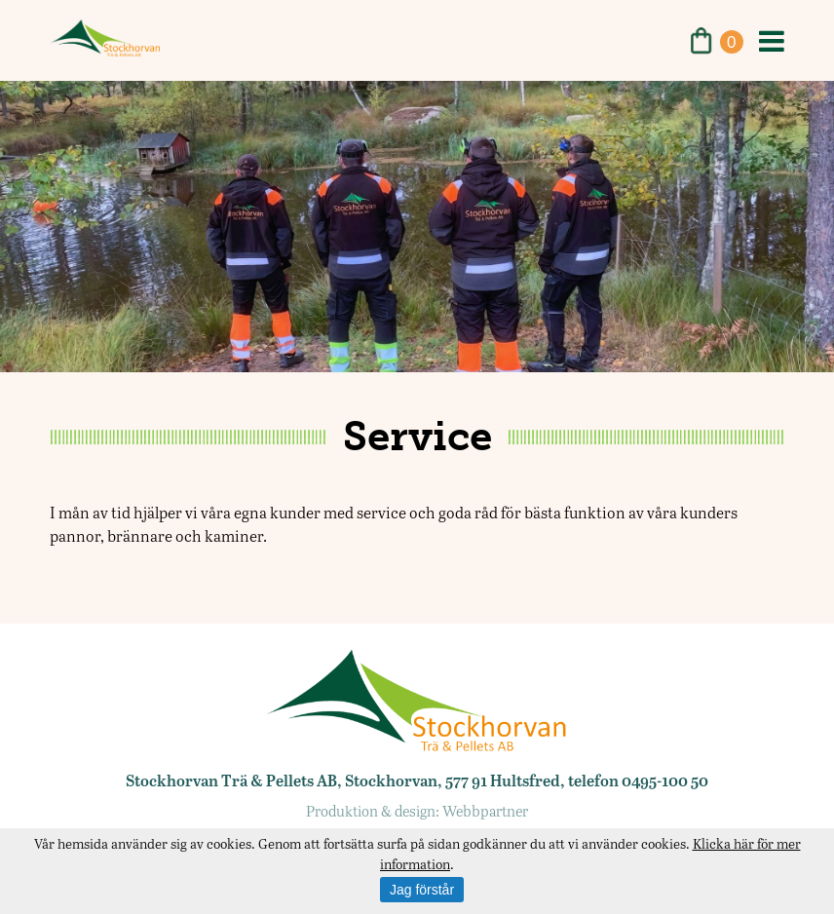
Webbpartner (485, 810)
